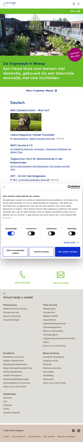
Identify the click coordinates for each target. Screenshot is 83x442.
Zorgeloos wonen (50, 361)
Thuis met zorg (50, 305)
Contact (6, 437)
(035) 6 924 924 (22, 282)
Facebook (73, 430)
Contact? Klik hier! (75, 54)
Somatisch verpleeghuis (53, 357)
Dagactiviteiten (49, 320)
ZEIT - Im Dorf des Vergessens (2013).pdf (31, 180)
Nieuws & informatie (12, 316)
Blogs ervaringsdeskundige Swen (17, 368)
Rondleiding (48, 375)
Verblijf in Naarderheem (13, 361)
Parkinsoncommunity (52, 368)
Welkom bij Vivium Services (15, 309)
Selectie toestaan (41, 252)
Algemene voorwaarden (66, 437)
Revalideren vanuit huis (13, 357)
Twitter (78, 430)
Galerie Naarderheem (12, 372)
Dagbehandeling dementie (54, 324)
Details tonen (69, 242)
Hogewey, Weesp (43, 90)
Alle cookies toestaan (67, 252)
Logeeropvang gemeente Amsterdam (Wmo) (59, 340)
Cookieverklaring (34, 437)
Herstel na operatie (11, 413)
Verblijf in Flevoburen (12, 375)
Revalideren (8, 353)
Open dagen (48, 372)
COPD (6, 409)
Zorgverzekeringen (11, 320)
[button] (74, 3)
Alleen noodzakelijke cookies (15, 251)
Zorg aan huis (49, 312)
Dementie (47, 364)
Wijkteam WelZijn (50, 316)
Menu (75, 11)
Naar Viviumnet (49, 437)
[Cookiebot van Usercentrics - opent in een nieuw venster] (69, 187)
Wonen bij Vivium (51, 353)
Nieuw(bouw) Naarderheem (15, 364)
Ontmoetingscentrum (52, 327)
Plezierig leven (10, 305)
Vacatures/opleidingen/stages (16, 379)
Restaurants (48, 379)
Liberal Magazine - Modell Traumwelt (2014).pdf (33, 139)
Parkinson (7, 405)
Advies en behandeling (53, 331)
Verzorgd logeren (50, 335)
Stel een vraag (60, 282)
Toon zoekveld (78, 4)
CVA (5, 401)
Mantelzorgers (49, 309)
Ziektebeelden (9, 394)
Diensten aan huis (11, 312)
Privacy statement (18, 437)
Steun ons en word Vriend (54, 346)
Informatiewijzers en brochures (16, 383)
